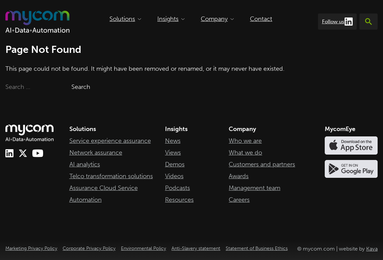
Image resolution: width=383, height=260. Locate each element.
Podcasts (177, 188)
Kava (372, 249)
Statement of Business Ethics (257, 248)
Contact (261, 19)
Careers (239, 199)
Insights (171, 19)
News (173, 140)
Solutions (125, 19)
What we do (245, 152)
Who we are (245, 140)
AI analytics (84, 164)
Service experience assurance (110, 140)
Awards (239, 176)
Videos (174, 176)
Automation (85, 199)
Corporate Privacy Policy (89, 248)
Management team (254, 188)
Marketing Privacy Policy (31, 248)
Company (217, 19)
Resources (179, 199)
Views (173, 152)
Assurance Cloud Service (103, 188)
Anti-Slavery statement (195, 248)
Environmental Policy (143, 248)
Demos (175, 164)
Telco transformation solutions (111, 176)
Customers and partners (262, 164)
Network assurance (95, 152)
